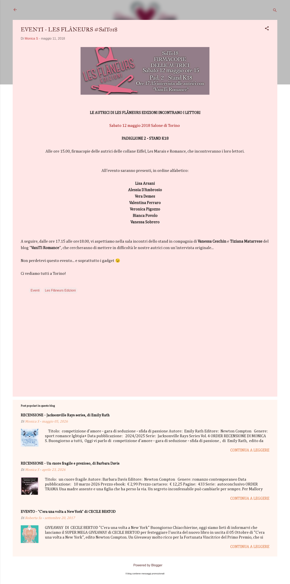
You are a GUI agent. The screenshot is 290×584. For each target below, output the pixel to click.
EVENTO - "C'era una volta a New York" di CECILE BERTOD (68, 511)
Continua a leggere (249, 450)
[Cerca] (274, 11)
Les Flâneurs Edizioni (60, 290)
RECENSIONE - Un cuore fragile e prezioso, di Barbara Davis (70, 463)
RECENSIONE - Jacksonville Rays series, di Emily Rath (65, 415)
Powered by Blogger (145, 565)
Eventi (35, 290)
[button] (266, 29)
